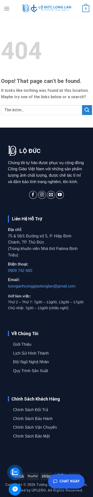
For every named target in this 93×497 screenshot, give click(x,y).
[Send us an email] (51, 195)
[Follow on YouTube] (60, 195)
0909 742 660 (20, 270)
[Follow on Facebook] (33, 195)
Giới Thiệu (22, 344)
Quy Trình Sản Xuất (30, 371)
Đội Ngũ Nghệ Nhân (31, 362)
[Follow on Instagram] (42, 195)
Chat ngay (66, 481)
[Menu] (7, 8)
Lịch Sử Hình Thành (31, 353)
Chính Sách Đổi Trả (30, 410)
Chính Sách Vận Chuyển (35, 427)
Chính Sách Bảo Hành (33, 419)
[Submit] (87, 110)
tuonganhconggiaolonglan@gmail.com (41, 286)
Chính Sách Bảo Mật (31, 436)
